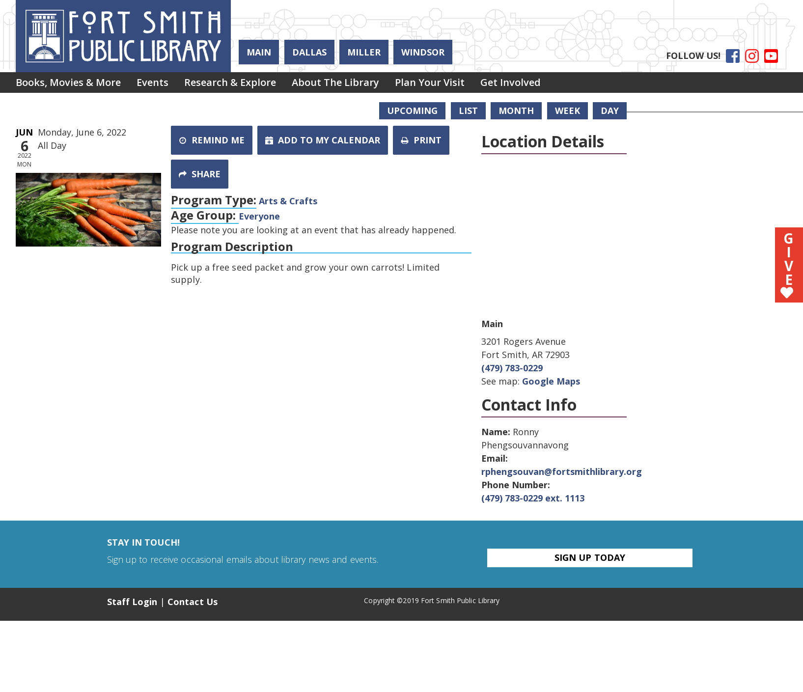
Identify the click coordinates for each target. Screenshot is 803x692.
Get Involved (532, 83)
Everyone (259, 216)
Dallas (309, 52)
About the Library (349, 83)
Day (610, 110)
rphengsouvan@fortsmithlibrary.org (561, 471)
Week (567, 110)
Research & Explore (240, 83)
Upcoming (412, 110)
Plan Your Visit (447, 83)
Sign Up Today (589, 557)
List (468, 110)
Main (259, 52)
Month (516, 110)
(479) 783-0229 (512, 368)
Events (158, 83)
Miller (364, 52)
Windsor (422, 52)
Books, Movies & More (70, 83)
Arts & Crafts (288, 201)
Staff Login (132, 602)
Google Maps (551, 381)
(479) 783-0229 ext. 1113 (532, 498)
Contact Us (192, 602)
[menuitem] (70, 84)
